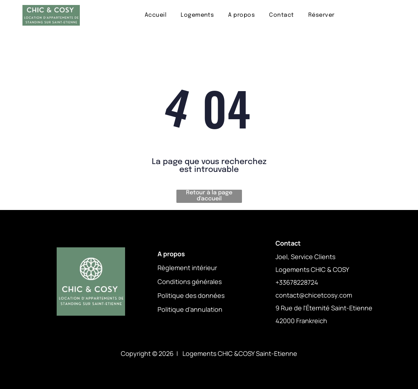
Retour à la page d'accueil (209, 196)
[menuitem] (156, 15)
